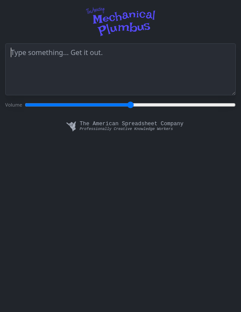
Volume (13, 104)
